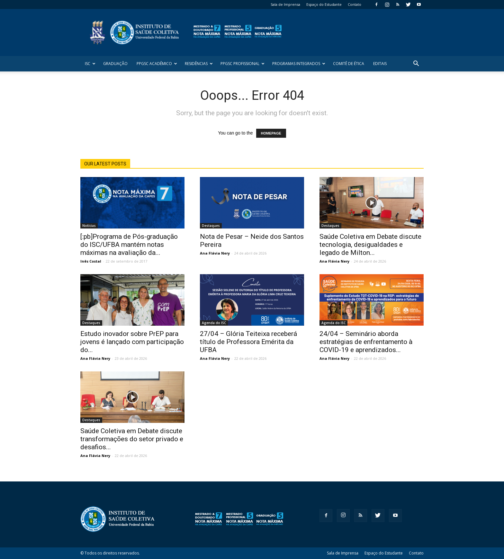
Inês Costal (90, 261)
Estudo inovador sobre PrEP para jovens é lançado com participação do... (132, 342)
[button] (416, 64)
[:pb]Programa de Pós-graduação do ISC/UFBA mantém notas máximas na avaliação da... (129, 244)
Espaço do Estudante (324, 4)
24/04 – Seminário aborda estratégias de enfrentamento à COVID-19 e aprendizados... (366, 342)
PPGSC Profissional (243, 63)
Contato (354, 4)
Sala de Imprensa (285, 4)
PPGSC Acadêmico (157, 63)
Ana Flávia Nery (215, 253)
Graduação (115, 63)
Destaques (211, 225)
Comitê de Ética (348, 63)
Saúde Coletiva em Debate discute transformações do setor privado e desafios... (131, 439)
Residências (199, 63)
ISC (90, 63)
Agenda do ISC (214, 323)
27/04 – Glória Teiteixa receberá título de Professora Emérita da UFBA (248, 342)
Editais (380, 63)
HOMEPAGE (271, 133)
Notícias (89, 225)
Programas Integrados (298, 63)
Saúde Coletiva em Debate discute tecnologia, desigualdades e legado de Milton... (370, 244)
